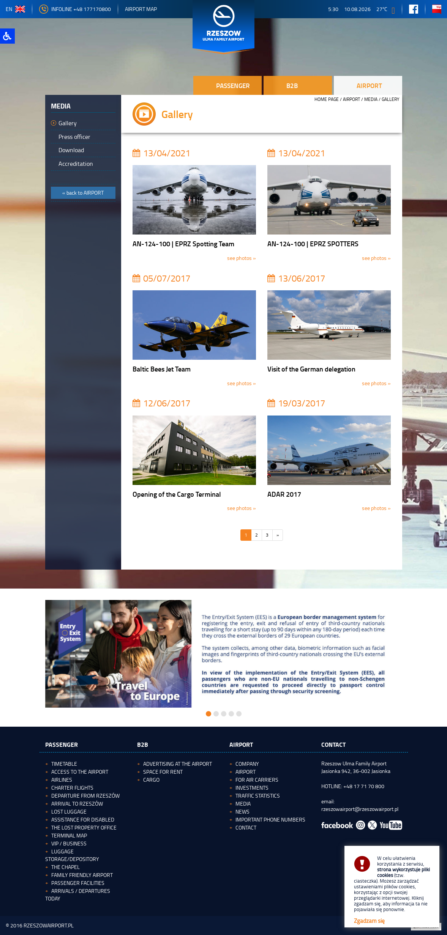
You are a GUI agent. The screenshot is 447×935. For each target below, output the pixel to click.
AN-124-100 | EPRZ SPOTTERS (313, 244)
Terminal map (69, 835)
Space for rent (163, 771)
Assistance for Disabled (82, 819)
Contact (245, 827)
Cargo (151, 779)
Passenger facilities (77, 882)
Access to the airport (79, 771)
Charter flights (72, 787)
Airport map (141, 9)
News (242, 811)
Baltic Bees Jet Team (162, 369)
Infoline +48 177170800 (75, 9)
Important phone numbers (270, 819)
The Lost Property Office (84, 827)
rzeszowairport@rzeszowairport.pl (359, 808)
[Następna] (277, 535)
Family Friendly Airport (82, 874)
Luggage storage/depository (72, 855)
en (15, 9)
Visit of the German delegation (311, 369)
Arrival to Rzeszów (77, 803)
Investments (252, 787)
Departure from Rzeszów (85, 795)
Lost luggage (69, 811)
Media (371, 99)
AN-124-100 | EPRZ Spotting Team (183, 244)
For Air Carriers (256, 779)
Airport (351, 99)
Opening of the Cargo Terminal (177, 494)
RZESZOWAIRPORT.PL (49, 925)
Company (247, 763)
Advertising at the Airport (177, 763)
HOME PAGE (326, 99)
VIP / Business (69, 843)
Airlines (61, 779)
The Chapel (65, 866)
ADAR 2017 (284, 494)
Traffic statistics (257, 795)
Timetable (64, 763)
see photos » (241, 257)
